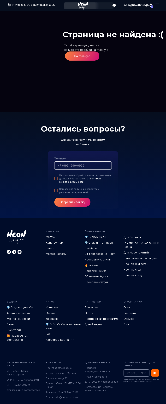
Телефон (60, 158)
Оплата (50, 313)
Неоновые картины (98, 259)
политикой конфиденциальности (80, 180)
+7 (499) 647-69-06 (136, 5)
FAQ (48, 334)
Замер (11, 324)
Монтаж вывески (18, 318)
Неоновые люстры (136, 263)
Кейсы (50, 248)
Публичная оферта (96, 376)
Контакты (52, 307)
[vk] (9, 252)
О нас (127, 307)
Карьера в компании (60, 339)
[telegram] (14, 252)
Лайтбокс (91, 248)
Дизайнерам (93, 324)
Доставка (52, 318)
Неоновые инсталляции (140, 258)
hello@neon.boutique (66, 397)
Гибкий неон (97, 237)
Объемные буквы (97, 276)
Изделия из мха (95, 270)
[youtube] (20, 252)
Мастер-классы (56, 253)
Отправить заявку (72, 202)
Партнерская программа (102, 318)
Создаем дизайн (22, 307)
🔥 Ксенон (92, 265)
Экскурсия (14, 330)
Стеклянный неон (101, 242)
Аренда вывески (18, 313)
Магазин (51, 237)
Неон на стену (133, 275)
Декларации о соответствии (23, 390)
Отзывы (129, 318)
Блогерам (91, 307)
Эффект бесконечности (101, 253)
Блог (127, 324)
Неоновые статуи (96, 282)
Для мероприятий (136, 252)
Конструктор (54, 242)
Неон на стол (132, 269)
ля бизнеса (133, 237)
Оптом (89, 313)
